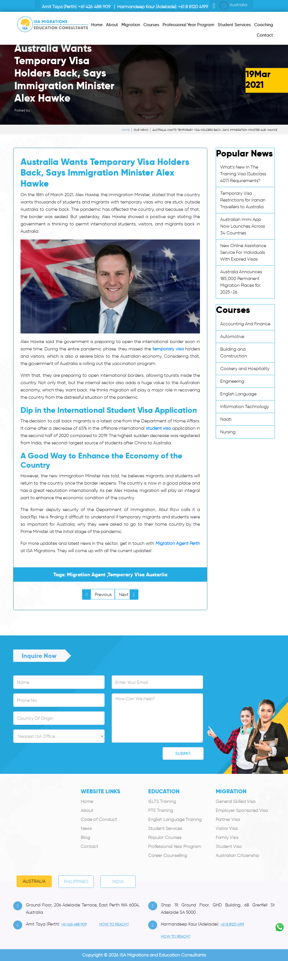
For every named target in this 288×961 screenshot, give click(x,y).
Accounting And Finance (245, 323)
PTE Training (160, 810)
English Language (238, 394)
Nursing (227, 431)
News (86, 828)
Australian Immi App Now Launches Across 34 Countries (242, 226)
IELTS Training (162, 801)
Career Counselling (167, 855)
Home (125, 130)
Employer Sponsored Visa (242, 810)
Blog (85, 837)
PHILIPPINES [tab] (76, 881)
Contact (89, 846)
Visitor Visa (227, 828)
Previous (97, 594)
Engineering (232, 381)
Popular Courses (164, 837)
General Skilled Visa (235, 801)
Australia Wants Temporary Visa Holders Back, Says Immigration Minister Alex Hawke (214, 130)
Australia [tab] (34, 881)
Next (128, 594)
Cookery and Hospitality (244, 368)
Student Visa (229, 846)
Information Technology (244, 406)
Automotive (232, 336)
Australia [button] (233, 5)
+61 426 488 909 (94, 6)
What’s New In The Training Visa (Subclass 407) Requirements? (243, 173)
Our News (141, 130)
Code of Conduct (99, 819)
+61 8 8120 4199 (193, 6)
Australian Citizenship (237, 855)
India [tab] (118, 881)
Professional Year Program (174, 846)
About (87, 810)
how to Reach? (114, 924)
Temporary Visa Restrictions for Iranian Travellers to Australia (243, 200)
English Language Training (175, 819)
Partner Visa (228, 819)
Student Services (165, 828)
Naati (225, 419)
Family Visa (227, 837)
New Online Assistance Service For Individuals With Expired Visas (243, 252)
